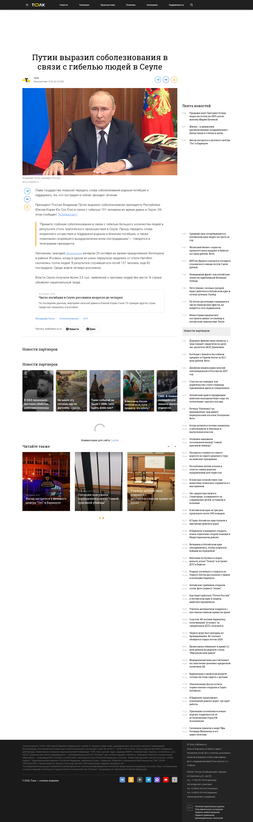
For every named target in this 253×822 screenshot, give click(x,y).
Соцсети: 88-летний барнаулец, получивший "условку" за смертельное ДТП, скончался (207, 622)
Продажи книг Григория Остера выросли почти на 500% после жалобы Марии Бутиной (207, 116)
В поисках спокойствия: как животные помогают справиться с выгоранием (209, 483)
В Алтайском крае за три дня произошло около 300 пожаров (207, 512)
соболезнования (68, 318)
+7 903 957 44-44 (199, 780)
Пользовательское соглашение (209, 809)
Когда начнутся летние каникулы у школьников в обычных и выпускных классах (209, 428)
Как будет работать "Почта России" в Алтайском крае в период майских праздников (209, 598)
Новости (64, 5)
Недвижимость (176, 5)
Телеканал (84, 5)
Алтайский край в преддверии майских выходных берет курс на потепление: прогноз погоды (209, 398)
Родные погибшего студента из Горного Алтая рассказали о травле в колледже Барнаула (209, 575)
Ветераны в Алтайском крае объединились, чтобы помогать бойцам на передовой (208, 547)
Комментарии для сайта (100, 440)
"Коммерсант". (68, 214)
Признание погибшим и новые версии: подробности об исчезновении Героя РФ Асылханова (207, 716)
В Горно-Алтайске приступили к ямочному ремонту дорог (208, 522)
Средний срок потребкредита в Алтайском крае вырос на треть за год (209, 237)
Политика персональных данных (209, 806)
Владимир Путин (45, 318)
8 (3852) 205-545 (199, 788)
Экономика (152, 5)
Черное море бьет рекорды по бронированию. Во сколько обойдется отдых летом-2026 (206, 636)
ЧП (85, 318)
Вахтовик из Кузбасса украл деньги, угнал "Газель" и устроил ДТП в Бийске (208, 561)
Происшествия (108, 5)
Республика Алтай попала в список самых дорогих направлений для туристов (205, 469)
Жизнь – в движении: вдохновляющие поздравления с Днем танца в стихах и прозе (208, 130)
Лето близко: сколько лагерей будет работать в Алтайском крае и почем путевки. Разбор (209, 291)
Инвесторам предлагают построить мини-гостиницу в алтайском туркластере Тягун (206, 318)
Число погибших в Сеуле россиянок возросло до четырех (81, 297)
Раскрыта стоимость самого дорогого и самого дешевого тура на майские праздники (208, 456)
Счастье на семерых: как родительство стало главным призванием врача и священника (209, 385)
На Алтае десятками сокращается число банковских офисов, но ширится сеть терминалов (209, 305)
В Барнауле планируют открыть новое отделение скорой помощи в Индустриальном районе (209, 534)
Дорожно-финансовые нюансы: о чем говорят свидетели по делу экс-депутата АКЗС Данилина (208, 344)
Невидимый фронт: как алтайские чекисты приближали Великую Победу (209, 277)
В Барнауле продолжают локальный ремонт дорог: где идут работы (209, 701)
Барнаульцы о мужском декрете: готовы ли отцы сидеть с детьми (208, 675)
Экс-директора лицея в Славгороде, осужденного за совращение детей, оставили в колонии (207, 498)
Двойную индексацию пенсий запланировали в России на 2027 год (208, 371)
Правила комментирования (207, 812)
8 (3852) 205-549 (199, 792)
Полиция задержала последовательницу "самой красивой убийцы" (98, 499)
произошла (74, 253)
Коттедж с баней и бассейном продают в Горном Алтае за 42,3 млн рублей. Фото (207, 357)
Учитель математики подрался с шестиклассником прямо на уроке (151, 496)
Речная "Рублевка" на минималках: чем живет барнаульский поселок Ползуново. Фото (209, 413)
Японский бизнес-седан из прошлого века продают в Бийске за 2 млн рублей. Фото (209, 250)
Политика (130, 5)
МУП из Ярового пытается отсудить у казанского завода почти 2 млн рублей (210, 264)
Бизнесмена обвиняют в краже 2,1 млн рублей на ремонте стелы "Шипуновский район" (209, 649)
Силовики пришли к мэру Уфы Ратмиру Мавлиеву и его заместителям (207, 731)
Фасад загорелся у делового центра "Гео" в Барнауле (46, 500)
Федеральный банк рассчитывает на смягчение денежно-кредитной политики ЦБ (210, 663)
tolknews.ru (201, 744)
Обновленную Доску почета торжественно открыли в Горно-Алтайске (208, 687)
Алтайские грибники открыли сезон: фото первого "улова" (207, 587)
